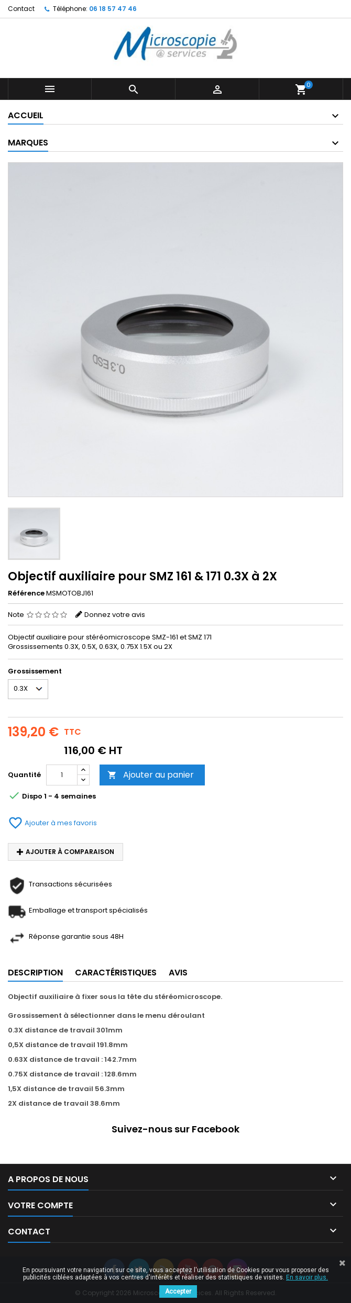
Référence (26, 593)
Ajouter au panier (150, 775)
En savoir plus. (307, 1277)
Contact (21, 8)
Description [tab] (35, 973)
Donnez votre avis (114, 615)
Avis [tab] (178, 973)
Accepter (178, 1291)
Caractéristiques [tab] (116, 973)
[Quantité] (62, 775)
